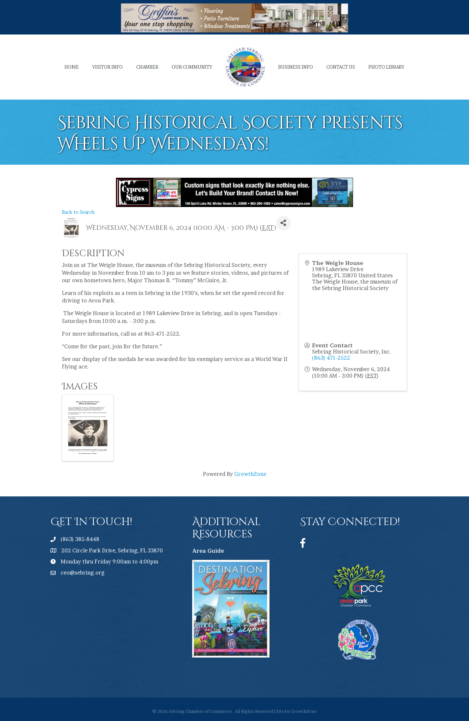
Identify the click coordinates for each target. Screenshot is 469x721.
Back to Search (78, 212)
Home (71, 67)
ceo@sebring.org (83, 572)
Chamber (147, 67)
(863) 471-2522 (331, 357)
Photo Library (386, 67)
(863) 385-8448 (80, 539)
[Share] (283, 223)
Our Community (192, 67)
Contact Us (340, 67)
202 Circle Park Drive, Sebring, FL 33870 (112, 550)
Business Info (295, 67)
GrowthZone (250, 474)
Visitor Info (107, 67)
